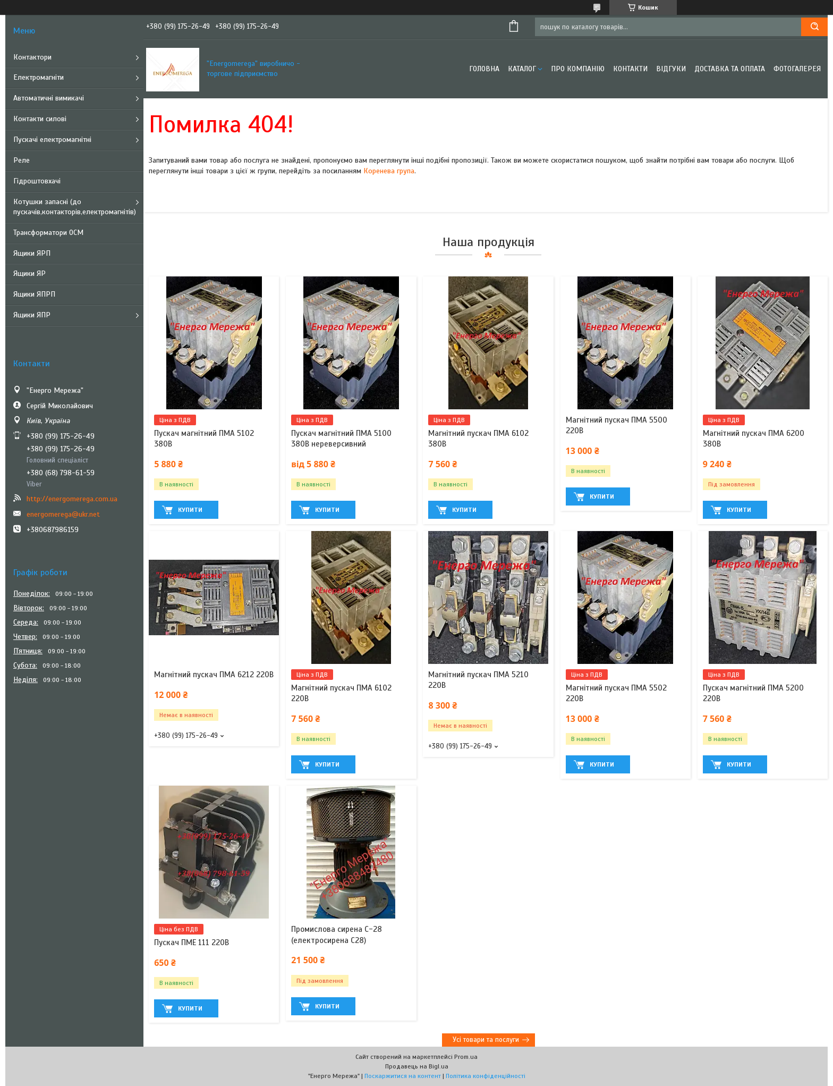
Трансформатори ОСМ (48, 232)
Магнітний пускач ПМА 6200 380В (753, 438)
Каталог (522, 68)
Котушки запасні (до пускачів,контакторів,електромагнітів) (74, 206)
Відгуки (671, 68)
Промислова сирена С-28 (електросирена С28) (336, 934)
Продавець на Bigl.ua (416, 1066)
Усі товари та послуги (486, 1040)
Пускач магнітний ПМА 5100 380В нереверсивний (341, 438)
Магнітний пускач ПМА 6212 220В (214, 674)
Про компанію (578, 68)
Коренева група (388, 170)
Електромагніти (38, 77)
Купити (190, 509)
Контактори (32, 57)
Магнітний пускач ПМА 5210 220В (478, 680)
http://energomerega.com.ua (72, 498)
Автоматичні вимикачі (48, 98)
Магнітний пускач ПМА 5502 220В (616, 693)
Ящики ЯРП (31, 253)
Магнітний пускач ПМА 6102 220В (341, 693)
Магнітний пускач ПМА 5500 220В (616, 425)
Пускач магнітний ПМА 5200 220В (753, 693)
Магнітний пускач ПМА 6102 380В (478, 438)
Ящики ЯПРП (34, 294)
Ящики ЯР (29, 273)
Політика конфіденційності (485, 1076)
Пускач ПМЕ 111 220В (191, 942)
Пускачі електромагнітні (52, 139)
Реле (21, 160)
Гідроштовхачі (37, 181)
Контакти (630, 68)
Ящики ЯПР (31, 314)
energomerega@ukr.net (63, 514)
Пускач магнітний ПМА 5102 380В (204, 438)
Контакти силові (39, 118)
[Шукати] (814, 27)
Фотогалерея (797, 68)
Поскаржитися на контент (402, 1076)
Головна (484, 68)
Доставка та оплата (729, 68)
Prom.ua (466, 1056)
